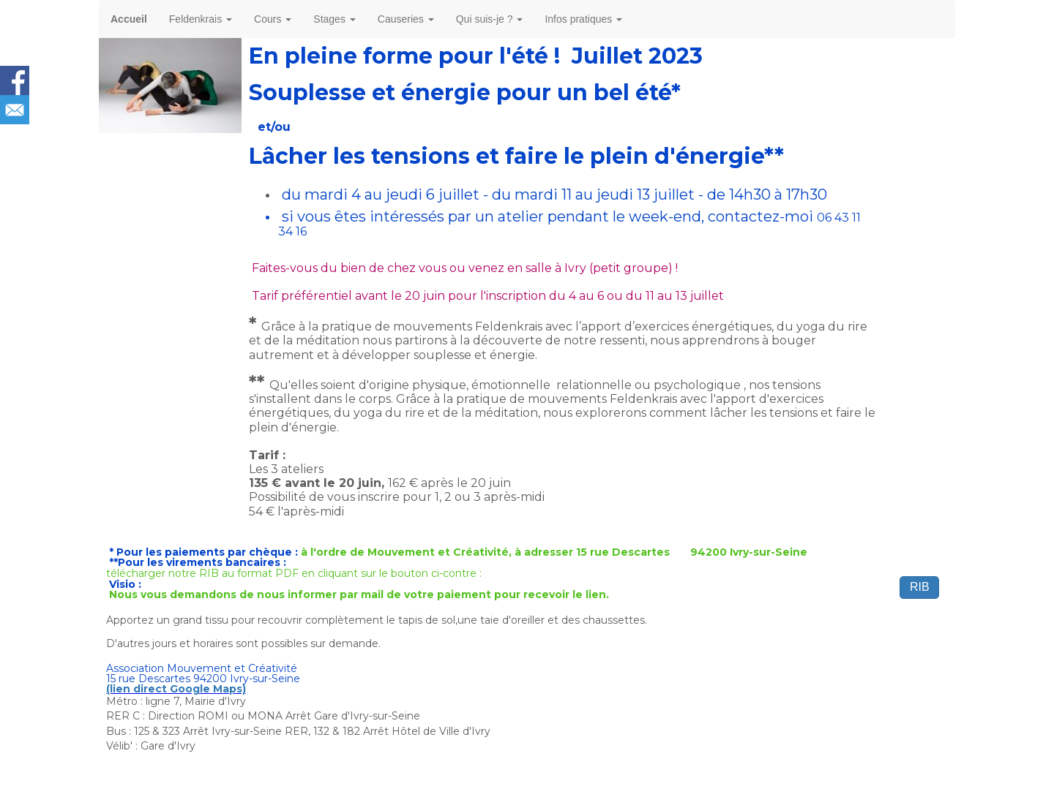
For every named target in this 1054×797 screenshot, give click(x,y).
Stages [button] (334, 19)
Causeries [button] (406, 19)
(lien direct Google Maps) (176, 688)
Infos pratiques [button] (583, 19)
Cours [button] (272, 19)
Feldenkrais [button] (200, 19)
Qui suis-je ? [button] (489, 19)
